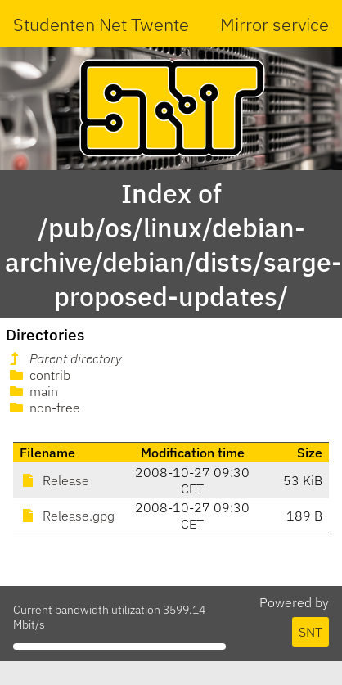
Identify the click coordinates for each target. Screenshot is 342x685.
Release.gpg (67, 515)
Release (54, 480)
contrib (38, 375)
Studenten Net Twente (101, 24)
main (32, 391)
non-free (43, 407)
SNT (310, 632)
